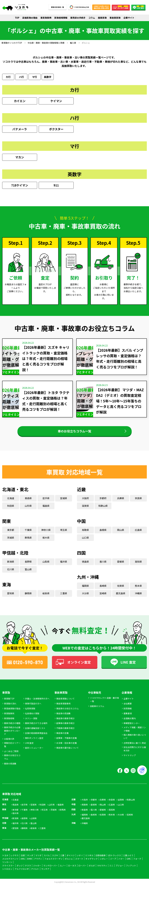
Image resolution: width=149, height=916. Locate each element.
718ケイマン (19, 186)
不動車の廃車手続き (65, 732)
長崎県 (103, 589)
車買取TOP (9, 702)
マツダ (38, 859)
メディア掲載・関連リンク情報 (135, 733)
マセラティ (102, 869)
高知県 (138, 565)
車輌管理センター (132, 727)
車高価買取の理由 (12, 712)
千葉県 (28, 534)
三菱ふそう (128, 859)
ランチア (45, 872)
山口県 (85, 541)
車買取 (6, 696)
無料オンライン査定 (34, 741)
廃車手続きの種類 (12, 727)
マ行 (34, 77)
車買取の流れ (10, 707)
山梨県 (45, 565)
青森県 (28, 502)
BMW (29, 862)
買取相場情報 (60, 17)
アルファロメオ (22, 872)
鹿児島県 (120, 597)
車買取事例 (45, 17)
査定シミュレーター (34, 751)
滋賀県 (85, 510)
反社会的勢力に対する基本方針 (135, 753)
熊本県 (138, 589)
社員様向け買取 (32, 717)
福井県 (63, 565)
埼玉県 (63, 534)
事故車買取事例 (63, 707)
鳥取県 (85, 534)
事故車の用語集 (63, 717)
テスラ (28, 869)
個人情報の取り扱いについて (135, 740)
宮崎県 (103, 597)
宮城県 (63, 502)
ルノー (63, 869)
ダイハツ (70, 859)
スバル (47, 859)
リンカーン (7, 866)
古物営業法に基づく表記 (135, 747)
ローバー (82, 869)
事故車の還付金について (67, 751)
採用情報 (128, 712)
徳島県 (85, 565)
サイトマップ (130, 759)
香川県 (103, 565)
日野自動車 (100, 859)
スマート (79, 862)
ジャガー (37, 869)
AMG (23, 862)
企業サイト (128, 17)
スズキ (55, 859)
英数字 (47, 77)
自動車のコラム (97, 710)
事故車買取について (65, 702)
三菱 (62, 859)
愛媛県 (120, 565)
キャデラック (91, 862)
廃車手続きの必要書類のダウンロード (12, 734)
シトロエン (7, 872)
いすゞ (80, 859)
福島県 (45, 510)
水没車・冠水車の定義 (66, 746)
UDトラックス (114, 859)
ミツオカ (89, 859)
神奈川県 (46, 534)
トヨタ (5, 859)
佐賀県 (120, 589)
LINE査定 (29, 746)
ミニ (111, 869)
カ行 (8, 77)
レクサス (14, 859)
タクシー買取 (31, 722)
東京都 (10, 534)
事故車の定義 (62, 737)
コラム (91, 17)
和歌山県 (103, 510)
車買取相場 (9, 722)
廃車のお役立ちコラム (12, 761)
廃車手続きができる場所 (36, 727)
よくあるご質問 (11, 755)
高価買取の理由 (30, 17)
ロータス (72, 869)
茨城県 (10, 541)
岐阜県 (45, 597)
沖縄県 (138, 597)
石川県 (10, 573)
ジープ (113, 862)
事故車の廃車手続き (65, 722)
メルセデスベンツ (10, 862)
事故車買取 (115, 17)
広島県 (138, 534)
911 (56, 186)
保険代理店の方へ (33, 707)
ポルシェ (69, 862)
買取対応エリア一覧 (12, 749)
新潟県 (10, 565)
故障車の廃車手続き (65, 727)
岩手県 (45, 502)
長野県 (28, 565)
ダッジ (20, 869)
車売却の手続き (78, 17)
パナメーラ (19, 130)
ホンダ (30, 859)
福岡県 (85, 589)
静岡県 (28, 597)
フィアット (131, 869)
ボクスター (56, 130)
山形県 (28, 510)
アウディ (38, 862)
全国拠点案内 (130, 722)
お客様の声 (9, 742)
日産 (23, 859)
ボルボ (92, 869)
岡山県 (120, 534)
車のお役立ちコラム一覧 (74, 433)
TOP (17, 17)
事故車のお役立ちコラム (67, 712)
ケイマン (56, 101)
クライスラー (8, 869)
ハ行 (21, 77)
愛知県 (10, 597)
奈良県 (138, 502)
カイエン (19, 101)
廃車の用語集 (10, 767)
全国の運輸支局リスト (35, 732)
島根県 (103, 534)
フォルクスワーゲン (53, 862)
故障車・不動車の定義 (66, 741)
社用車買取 (30, 712)
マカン (19, 158)
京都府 (103, 502)
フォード (137, 862)
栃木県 (45, 541)
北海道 (10, 502)
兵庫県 (120, 502)
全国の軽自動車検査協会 (36, 737)
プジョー (120, 869)
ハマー (121, 862)
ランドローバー (50, 869)
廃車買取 (102, 17)
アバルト (35, 872)
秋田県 (10, 510)
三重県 (63, 597)
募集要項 (128, 717)
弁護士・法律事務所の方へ (37, 702)
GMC (129, 862)
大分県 (85, 597)
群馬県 (28, 541)
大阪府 (85, 502)
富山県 (28, 573)
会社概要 (128, 707)
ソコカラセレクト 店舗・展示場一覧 (104, 703)
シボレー (104, 862)
